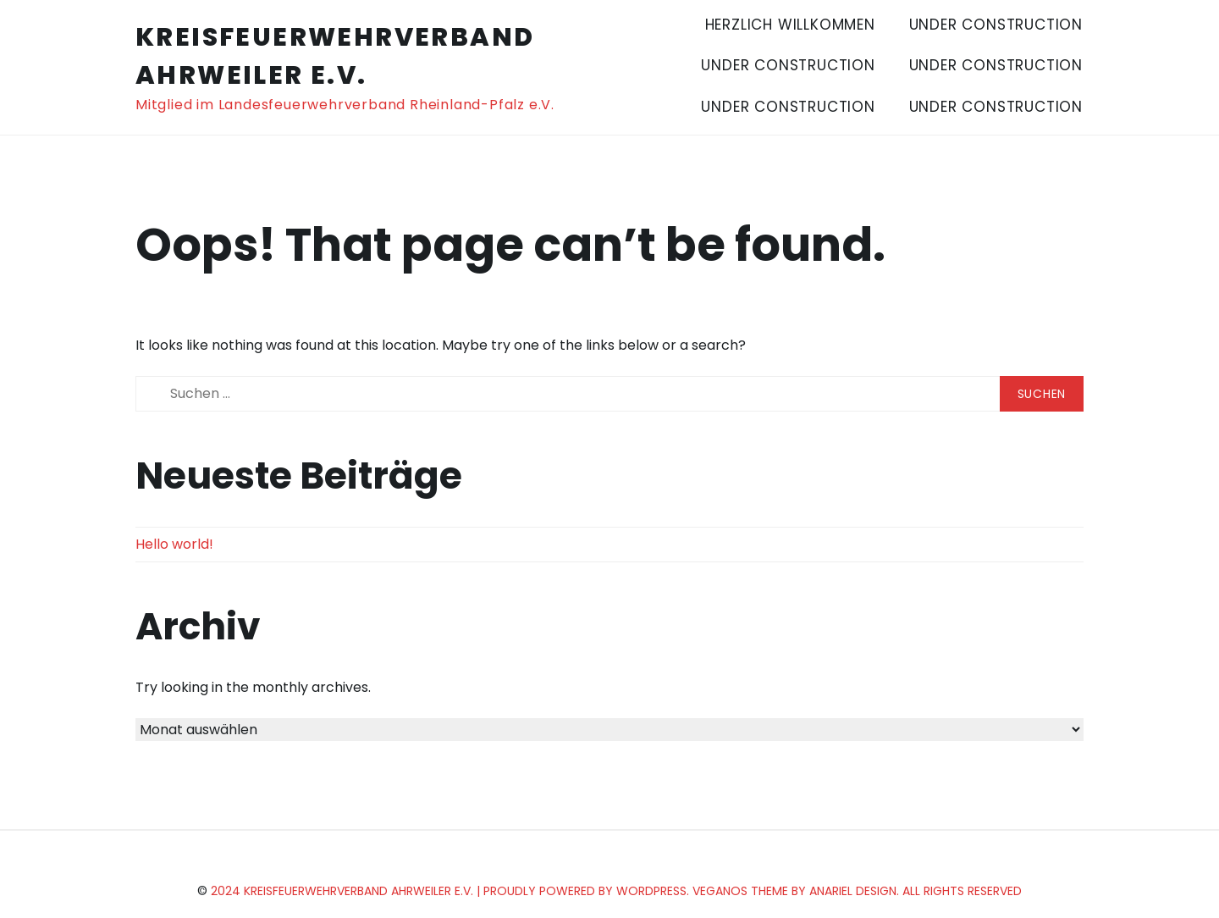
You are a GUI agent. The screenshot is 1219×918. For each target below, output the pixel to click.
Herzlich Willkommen (790, 24)
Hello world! (174, 544)
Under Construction (996, 24)
